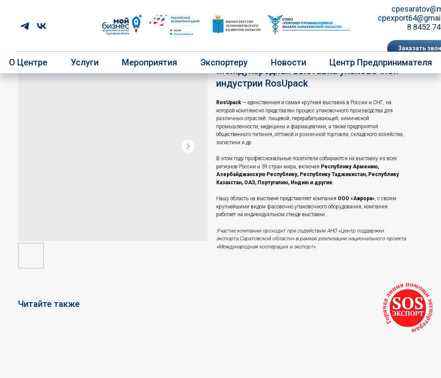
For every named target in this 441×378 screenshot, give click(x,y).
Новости (288, 62)
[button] (408, 308)
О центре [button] (28, 62)
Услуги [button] (85, 62)
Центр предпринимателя (380, 62)
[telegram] (24, 26)
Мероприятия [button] (149, 62)
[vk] (41, 26)
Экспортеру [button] (224, 62)
